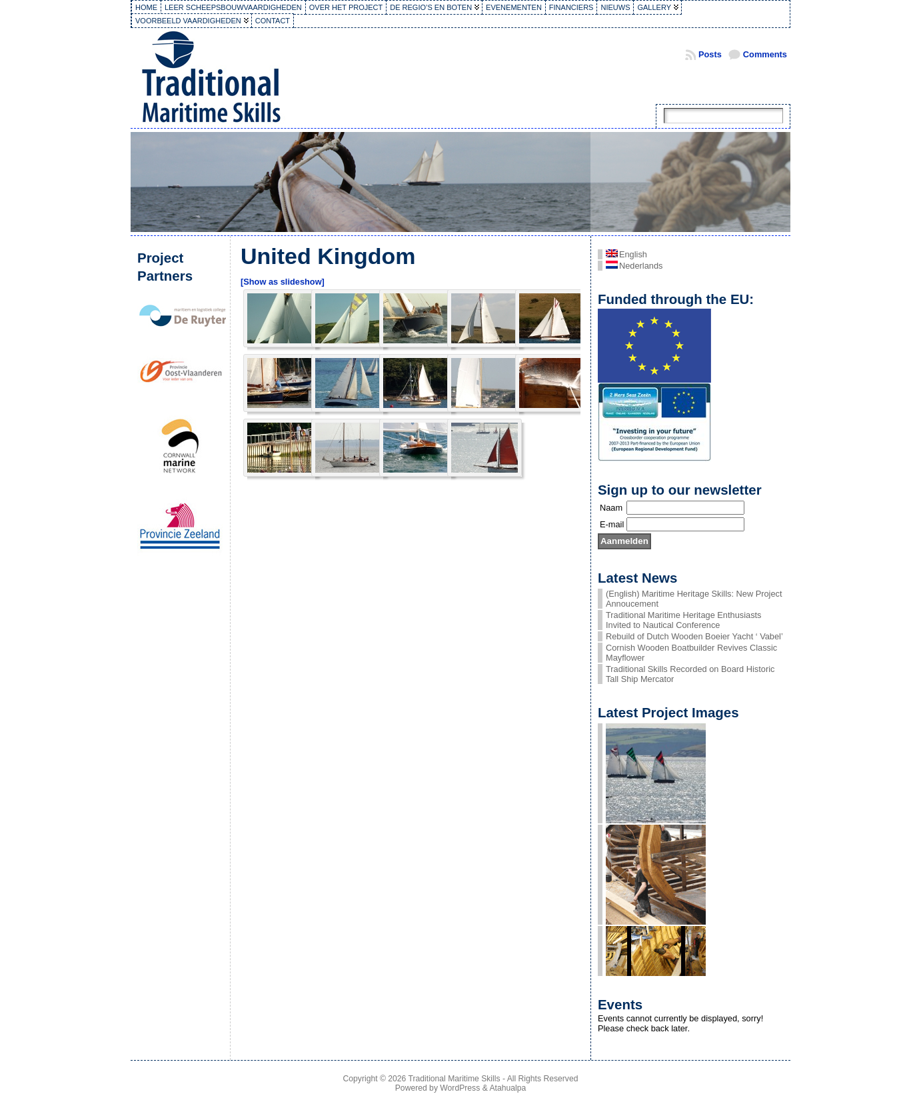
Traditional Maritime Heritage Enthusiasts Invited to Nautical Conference (684, 620)
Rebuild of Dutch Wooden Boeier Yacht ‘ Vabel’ (694, 636)
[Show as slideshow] (283, 282)
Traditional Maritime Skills (454, 1078)
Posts (710, 54)
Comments (765, 54)
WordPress (460, 1088)
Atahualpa (507, 1088)
